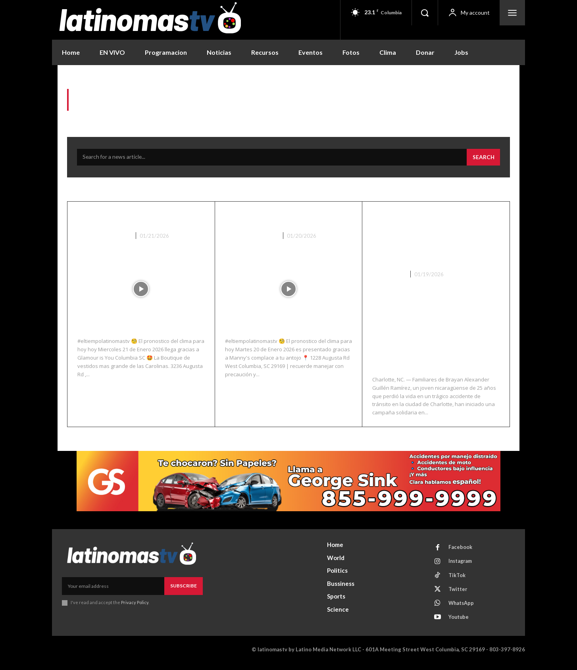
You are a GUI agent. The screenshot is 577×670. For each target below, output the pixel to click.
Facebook (461, 550)
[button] (424, 12)
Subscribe (183, 588)
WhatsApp (462, 609)
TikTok (457, 579)
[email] (113, 588)
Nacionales (389, 276)
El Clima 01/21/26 (122, 220)
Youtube (459, 623)
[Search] (483, 159)
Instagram (462, 565)
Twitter (458, 594)
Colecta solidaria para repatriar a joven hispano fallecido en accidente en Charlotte (435, 239)
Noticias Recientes (104, 238)
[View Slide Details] (288, 483)
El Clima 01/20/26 (270, 220)
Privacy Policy (134, 604)
